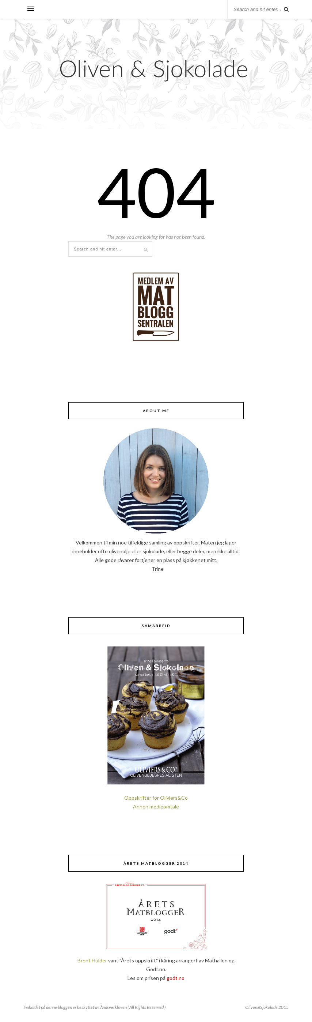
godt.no (175, 978)
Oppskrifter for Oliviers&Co (156, 798)
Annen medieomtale (156, 806)
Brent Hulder (92, 960)
